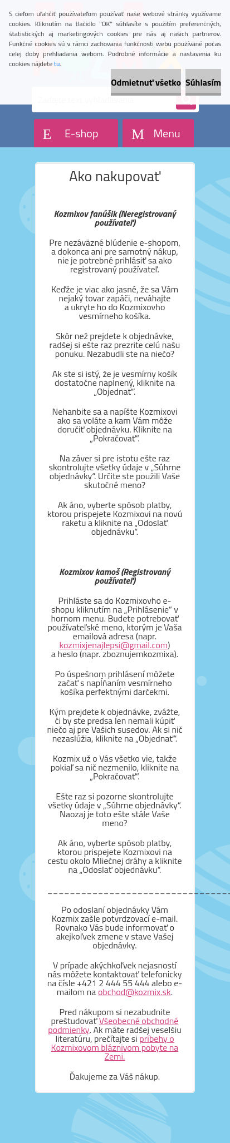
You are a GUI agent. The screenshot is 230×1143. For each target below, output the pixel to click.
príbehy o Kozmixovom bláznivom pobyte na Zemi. (115, 1047)
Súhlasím (203, 82)
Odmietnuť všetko (146, 82)
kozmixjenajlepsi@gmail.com (114, 645)
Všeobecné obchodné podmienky (113, 1025)
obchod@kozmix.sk (134, 991)
